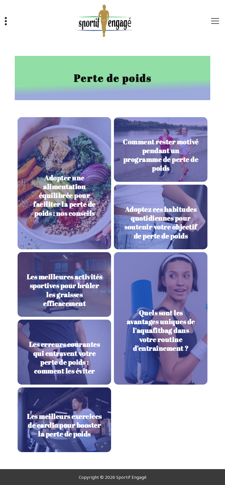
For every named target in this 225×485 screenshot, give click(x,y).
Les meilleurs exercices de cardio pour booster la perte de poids (64, 425)
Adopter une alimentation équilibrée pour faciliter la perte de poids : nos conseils (64, 195)
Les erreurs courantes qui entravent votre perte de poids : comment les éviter (64, 358)
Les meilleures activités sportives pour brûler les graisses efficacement (64, 290)
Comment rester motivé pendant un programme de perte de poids (161, 155)
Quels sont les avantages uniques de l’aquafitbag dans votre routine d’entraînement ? (161, 330)
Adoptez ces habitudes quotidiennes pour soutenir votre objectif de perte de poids (160, 223)
